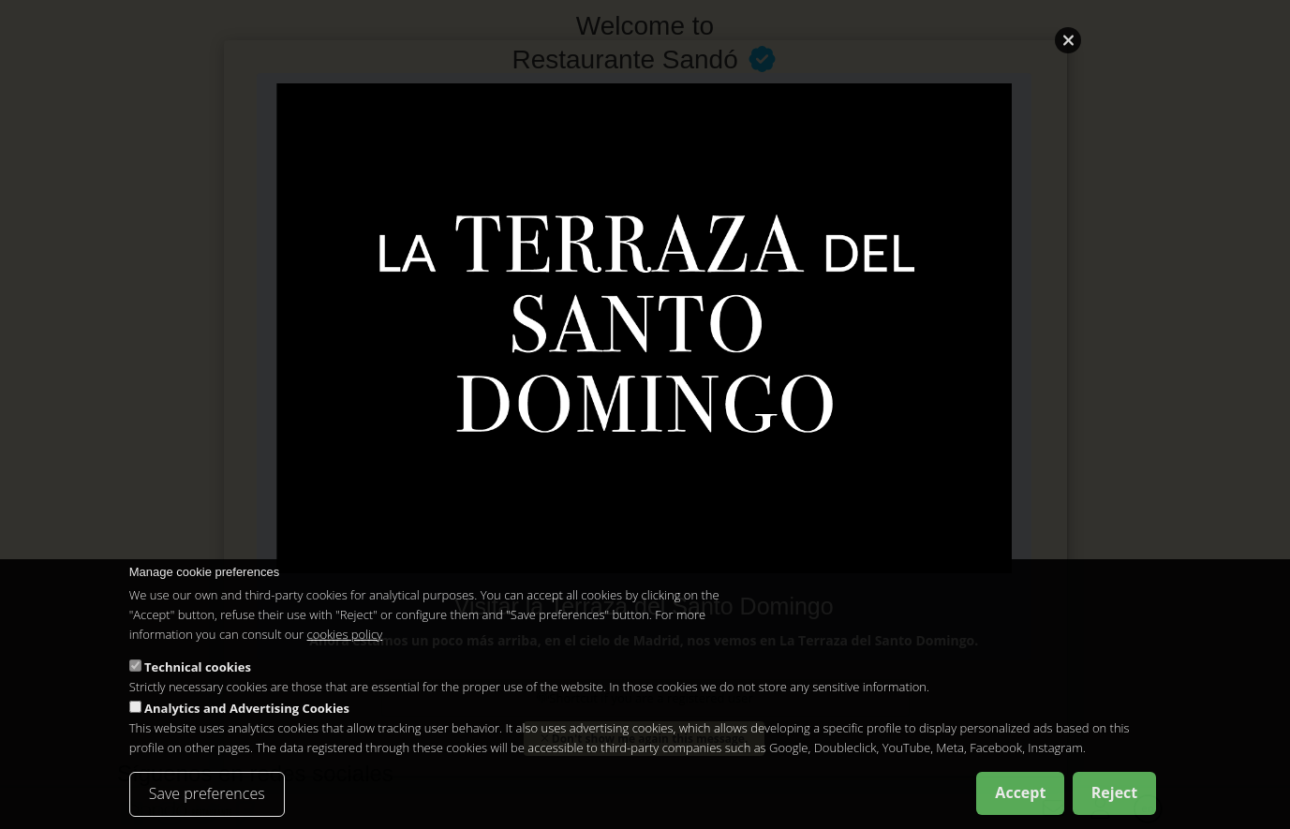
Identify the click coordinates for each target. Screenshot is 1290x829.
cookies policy (345, 634)
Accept (1020, 792)
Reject (1114, 792)
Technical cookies (197, 667)
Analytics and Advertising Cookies (246, 708)
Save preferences (207, 793)
